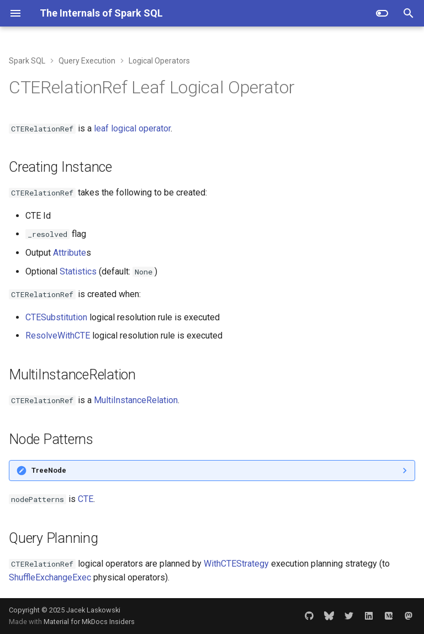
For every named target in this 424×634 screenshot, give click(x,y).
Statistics (78, 271)
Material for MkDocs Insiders (89, 621)
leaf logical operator (132, 128)
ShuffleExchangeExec (50, 577)
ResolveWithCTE (57, 335)
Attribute (69, 252)
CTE (85, 499)
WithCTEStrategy (236, 563)
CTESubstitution (56, 317)
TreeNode (48, 470)
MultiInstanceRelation (136, 400)
